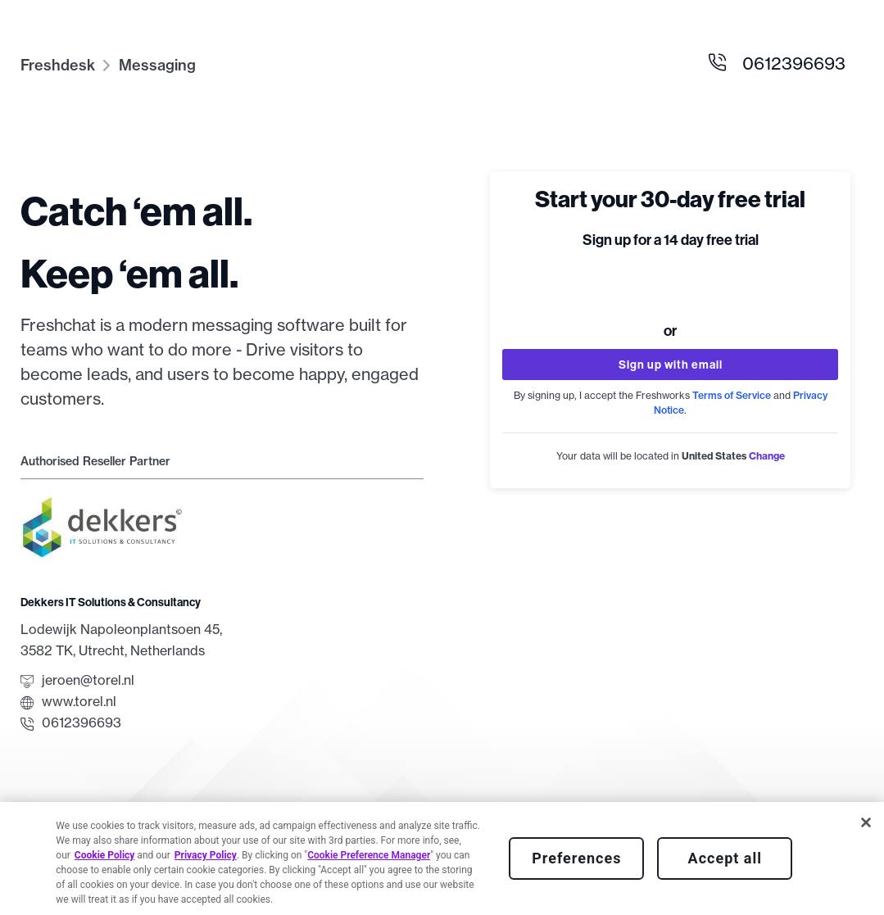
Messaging (157, 65)
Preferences (576, 858)
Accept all (725, 858)
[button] (767, 456)
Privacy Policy (206, 855)
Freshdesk (57, 65)
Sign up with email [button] (671, 364)
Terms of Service (731, 395)
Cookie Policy (105, 855)
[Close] (866, 822)
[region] (442, 858)
